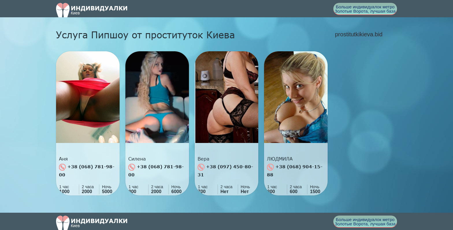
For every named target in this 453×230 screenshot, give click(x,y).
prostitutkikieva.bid (358, 34)
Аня (63, 159)
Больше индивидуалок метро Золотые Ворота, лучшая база (365, 9)
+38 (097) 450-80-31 (225, 170)
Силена (137, 159)
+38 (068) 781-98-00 (86, 170)
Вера (203, 159)
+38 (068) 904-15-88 (294, 170)
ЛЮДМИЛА (280, 159)
